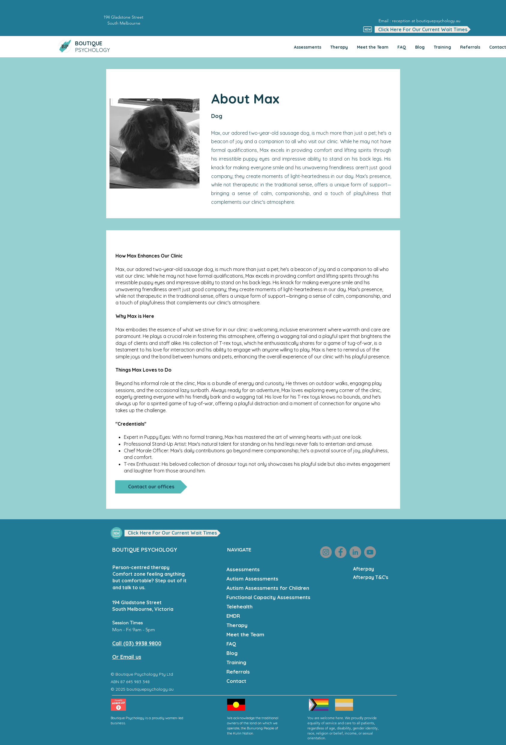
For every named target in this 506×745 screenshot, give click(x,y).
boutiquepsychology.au (151, 689)
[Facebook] (340, 552)
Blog (232, 653)
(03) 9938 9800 (142, 643)
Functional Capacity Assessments (266, 597)
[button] (423, 29)
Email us (130, 656)
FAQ (231, 644)
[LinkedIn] (355, 552)
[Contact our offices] (151, 486)
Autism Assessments (252, 578)
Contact (236, 681)
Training (236, 662)
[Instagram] (326, 552)
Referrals (238, 671)
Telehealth (239, 606)
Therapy (236, 625)
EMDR (233, 616)
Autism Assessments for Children (266, 588)
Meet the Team (245, 634)
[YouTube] (370, 552)
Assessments (243, 569)
